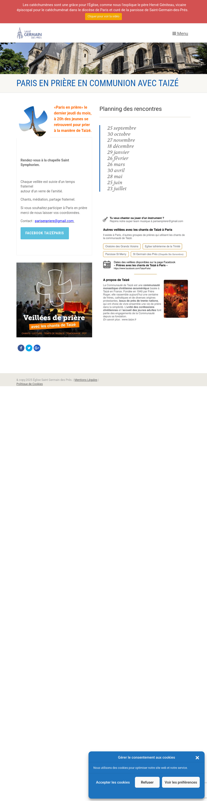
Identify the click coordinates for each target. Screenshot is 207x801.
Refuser (147, 782)
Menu (180, 33)
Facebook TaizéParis (44, 233)
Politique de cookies (144, 792)
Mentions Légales (85, 380)
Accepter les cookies (113, 782)
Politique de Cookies (29, 384)
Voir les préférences (181, 782)
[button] (197, 757)
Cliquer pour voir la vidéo (103, 16)
